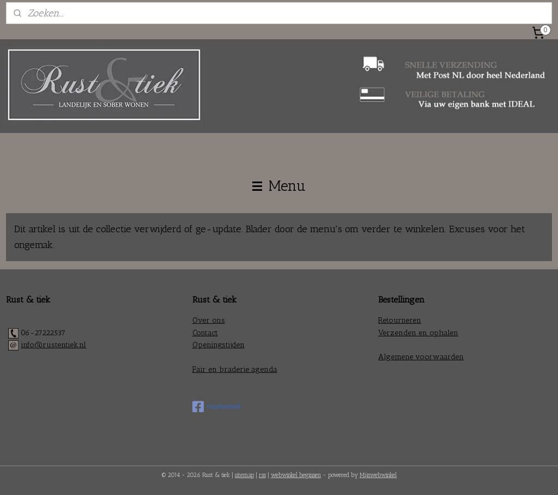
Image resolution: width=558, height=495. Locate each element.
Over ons (208, 320)
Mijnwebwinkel (378, 475)
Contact (205, 332)
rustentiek (216, 406)
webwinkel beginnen (296, 475)
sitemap (244, 475)
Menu (279, 186)
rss (262, 475)
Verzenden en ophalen (418, 332)
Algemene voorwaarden (421, 356)
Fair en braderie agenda (234, 369)
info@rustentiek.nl (53, 344)
